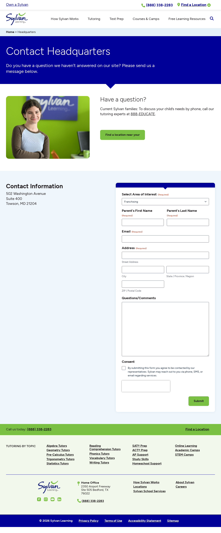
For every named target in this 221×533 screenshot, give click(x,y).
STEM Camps (184, 455)
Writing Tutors (99, 463)
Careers (181, 487)
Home (10, 32)
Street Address (130, 262)
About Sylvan (185, 482)
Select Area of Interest (145, 195)
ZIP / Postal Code (131, 291)
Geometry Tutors (58, 450)
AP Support (140, 455)
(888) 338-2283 (39, 430)
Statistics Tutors (57, 464)
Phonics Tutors (99, 454)
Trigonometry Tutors (60, 459)
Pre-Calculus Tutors (60, 455)
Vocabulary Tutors (102, 458)
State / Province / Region (180, 276)
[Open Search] (211, 19)
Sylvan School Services (149, 491)
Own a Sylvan (17, 4)
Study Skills (140, 459)
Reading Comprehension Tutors (104, 447)
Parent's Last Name (182, 213)
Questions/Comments (139, 298)
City (124, 276)
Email (132, 232)
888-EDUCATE (143, 114)
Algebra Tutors (56, 446)
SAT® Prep (139, 446)
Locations (140, 487)
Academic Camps (187, 450)
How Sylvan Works (146, 482)
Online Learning (186, 446)
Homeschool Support (147, 464)
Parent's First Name (137, 213)
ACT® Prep (140, 450)
